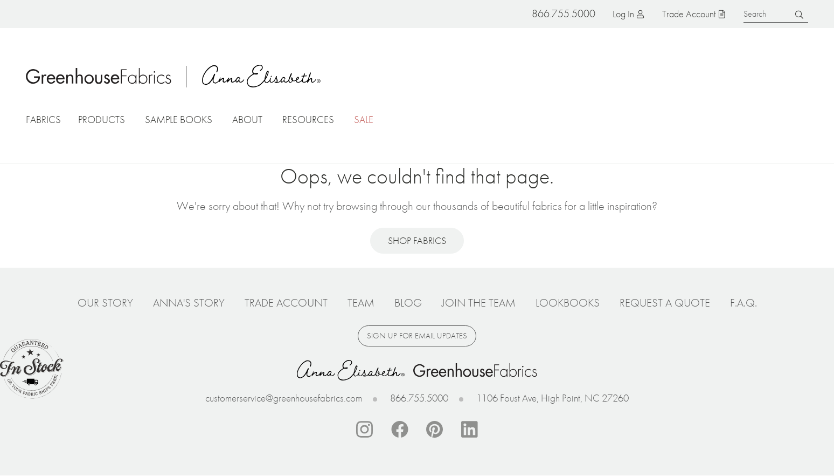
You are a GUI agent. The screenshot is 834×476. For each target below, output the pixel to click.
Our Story (105, 303)
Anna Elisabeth (261, 76)
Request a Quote (665, 303)
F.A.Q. (743, 303)
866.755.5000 (419, 398)
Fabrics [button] (43, 119)
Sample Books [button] (178, 119)
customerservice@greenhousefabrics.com (283, 398)
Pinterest (435, 430)
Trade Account (688, 14)
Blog (408, 303)
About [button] (247, 119)
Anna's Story (189, 303)
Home (98, 76)
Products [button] (101, 119)
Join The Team (479, 303)
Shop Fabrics (417, 240)
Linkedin (470, 430)
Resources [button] (308, 119)
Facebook (400, 430)
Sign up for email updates (417, 336)
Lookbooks (568, 303)
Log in (623, 14)
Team (361, 303)
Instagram (365, 430)
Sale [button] (363, 119)
